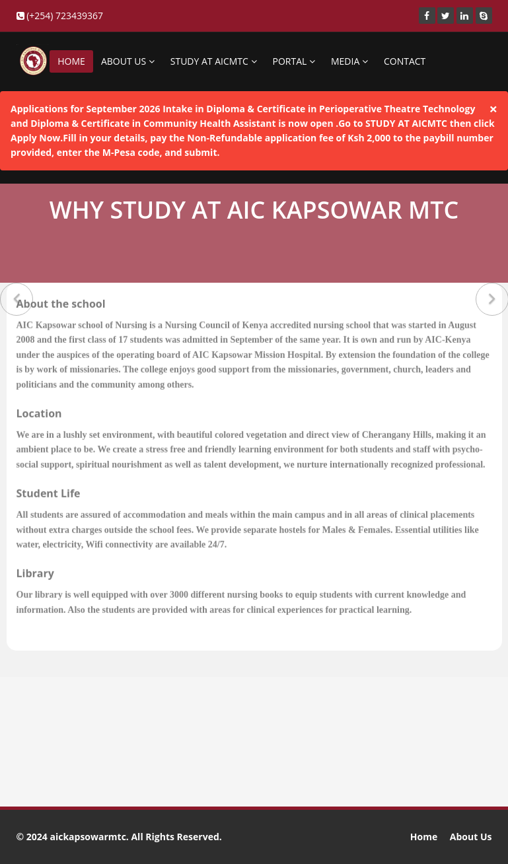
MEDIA (349, 61)
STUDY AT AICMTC (213, 61)
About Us (471, 836)
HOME (71, 61)
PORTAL (294, 61)
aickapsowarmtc (88, 836)
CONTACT (404, 61)
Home (423, 836)
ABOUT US (128, 61)
